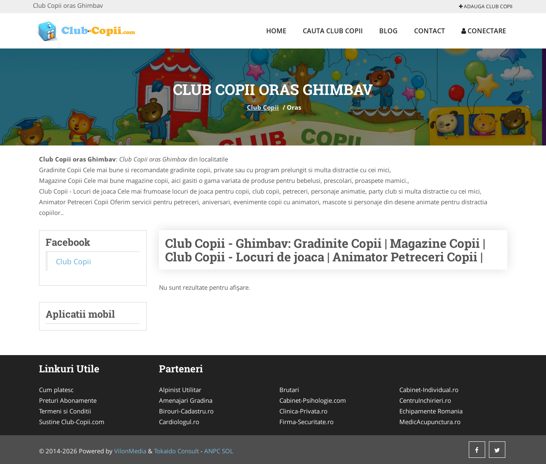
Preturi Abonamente (68, 400)
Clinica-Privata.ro (303, 411)
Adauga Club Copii (485, 6)
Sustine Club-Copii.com (71, 422)
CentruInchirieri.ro (425, 400)
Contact (429, 30)
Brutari (289, 390)
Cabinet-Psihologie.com (312, 400)
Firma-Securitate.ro (306, 422)
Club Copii (263, 107)
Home (276, 30)
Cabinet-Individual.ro (428, 390)
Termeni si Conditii (65, 411)
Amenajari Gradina (185, 400)
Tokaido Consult (176, 451)
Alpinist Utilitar (180, 390)
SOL (227, 451)
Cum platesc (56, 390)
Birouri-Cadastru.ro (186, 411)
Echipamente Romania (431, 411)
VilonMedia (130, 451)
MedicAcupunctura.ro (430, 422)
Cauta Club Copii (333, 30)
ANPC (212, 451)
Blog (388, 30)
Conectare (483, 30)
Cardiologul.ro (179, 422)
